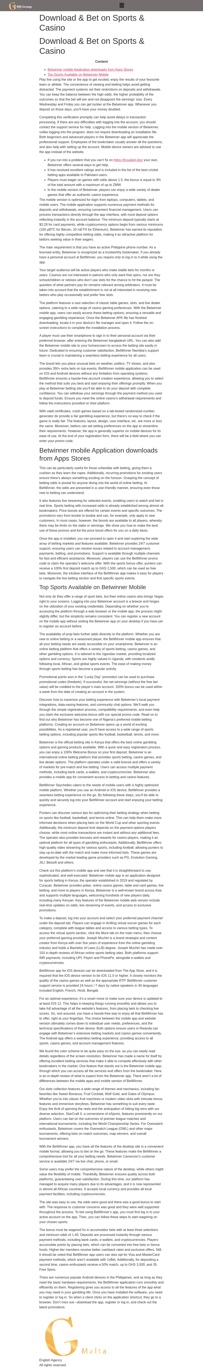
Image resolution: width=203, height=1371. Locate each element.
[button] (122, 5)
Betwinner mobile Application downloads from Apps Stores (90, 69)
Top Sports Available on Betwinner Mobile (78, 74)
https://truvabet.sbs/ (128, 160)
